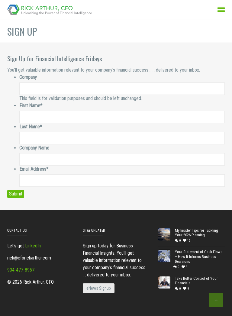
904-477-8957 (20, 270)
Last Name (30, 127)
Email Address (33, 169)
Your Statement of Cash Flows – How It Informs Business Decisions (198, 256)
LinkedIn (33, 246)
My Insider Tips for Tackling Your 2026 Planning (196, 232)
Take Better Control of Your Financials (196, 280)
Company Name (34, 148)
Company (28, 77)
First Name (30, 105)
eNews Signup (98, 288)
